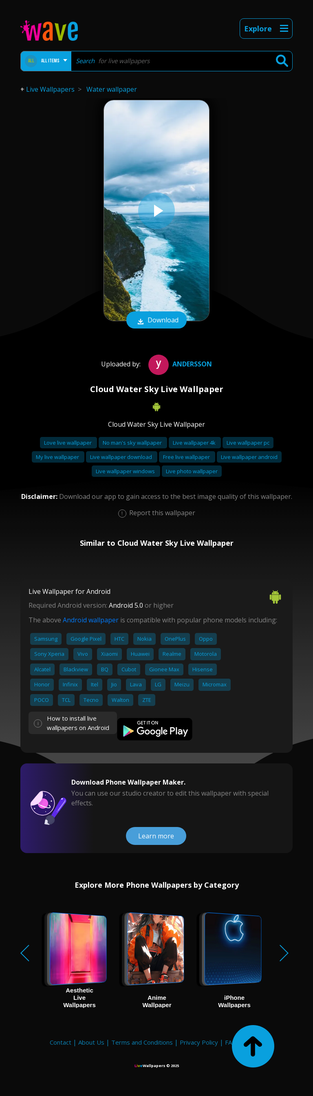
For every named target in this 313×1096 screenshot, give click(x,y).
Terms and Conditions (142, 1042)
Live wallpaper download (121, 457)
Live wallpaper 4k (195, 442)
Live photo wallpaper (192, 471)
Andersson (179, 363)
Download (156, 320)
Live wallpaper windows (126, 471)
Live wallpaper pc (248, 442)
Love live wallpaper (68, 442)
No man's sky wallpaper (133, 442)
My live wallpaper (58, 457)
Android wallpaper (91, 619)
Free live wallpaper (187, 457)
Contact (60, 1042)
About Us (91, 1042)
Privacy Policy (199, 1042)
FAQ (231, 1042)
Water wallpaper (111, 89)
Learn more (156, 835)
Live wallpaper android (249, 457)
